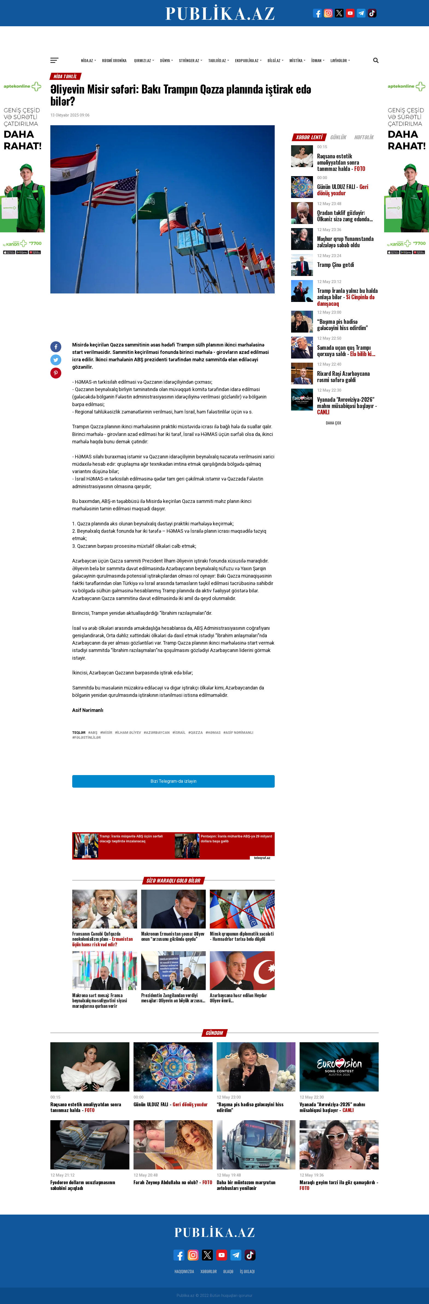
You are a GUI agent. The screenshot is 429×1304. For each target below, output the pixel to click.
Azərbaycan (158, 733)
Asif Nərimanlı (239, 733)
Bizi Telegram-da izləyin (173, 781)
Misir (107, 733)
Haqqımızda (184, 1271)
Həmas (214, 733)
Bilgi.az (274, 60)
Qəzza (196, 733)
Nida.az (87, 60)
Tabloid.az (217, 60)
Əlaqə (228, 1271)
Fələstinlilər (87, 738)
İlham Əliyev (129, 733)
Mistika (295, 60)
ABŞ (93, 733)
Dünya (165, 60)
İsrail (180, 733)
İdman (316, 60)
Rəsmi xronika (114, 60)
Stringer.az (189, 60)
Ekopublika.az (247, 60)
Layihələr (339, 60)
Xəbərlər (209, 1271)
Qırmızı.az (142, 60)
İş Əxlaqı (247, 1271)
